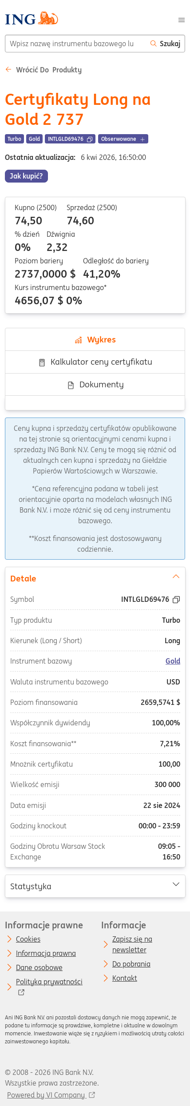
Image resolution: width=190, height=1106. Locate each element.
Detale (95, 577)
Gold (173, 660)
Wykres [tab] (95, 339)
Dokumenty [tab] (95, 384)
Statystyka (95, 885)
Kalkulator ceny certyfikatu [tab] (95, 361)
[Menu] (181, 19)
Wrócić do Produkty (43, 69)
